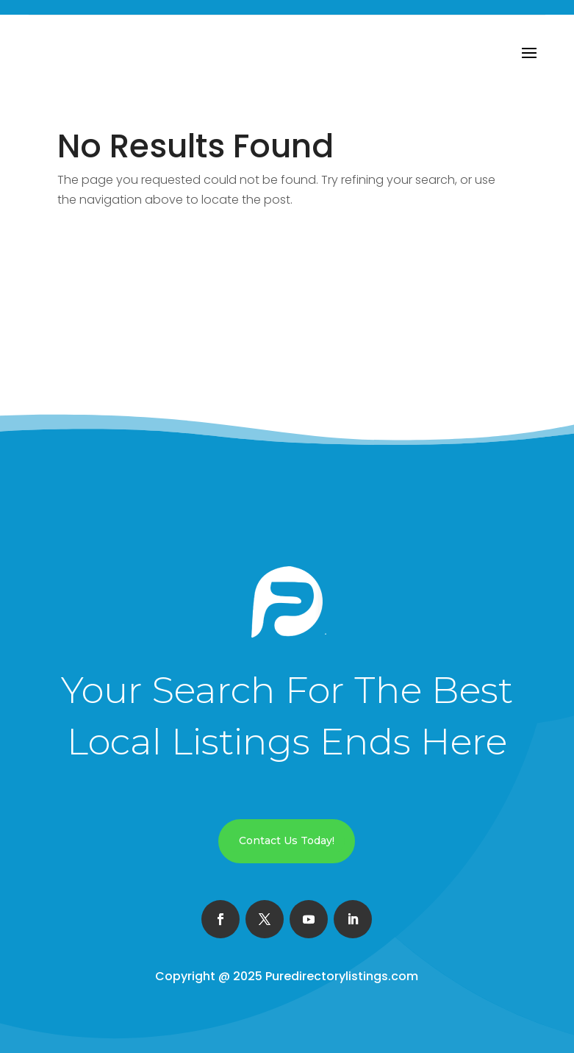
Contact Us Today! (286, 840)
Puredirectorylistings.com (341, 976)
